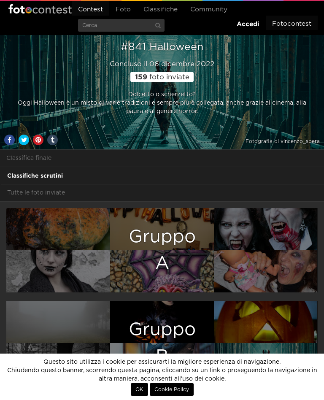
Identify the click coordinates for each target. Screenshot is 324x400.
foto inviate (162, 77)
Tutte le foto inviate (36, 193)
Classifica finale (28, 158)
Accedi (248, 23)
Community (208, 9)
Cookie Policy (171, 389)
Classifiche (160, 9)
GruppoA (162, 250)
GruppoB (162, 343)
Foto (123, 9)
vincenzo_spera (300, 141)
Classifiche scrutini (35, 175)
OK (139, 389)
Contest (90, 9)
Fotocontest (40, 9)
